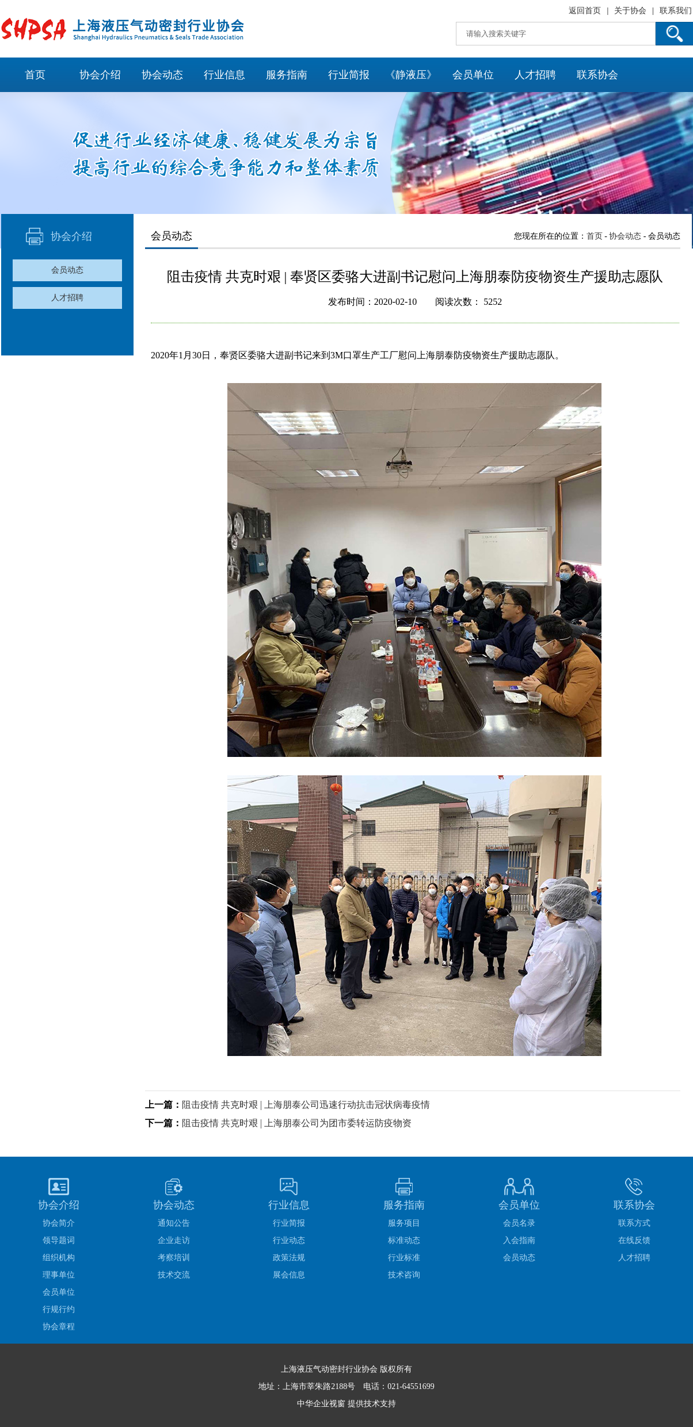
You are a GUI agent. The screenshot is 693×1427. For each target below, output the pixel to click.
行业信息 (224, 75)
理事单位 (59, 1275)
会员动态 (67, 270)
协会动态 (162, 75)
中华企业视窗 (321, 1403)
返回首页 (585, 10)
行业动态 (289, 1240)
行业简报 (349, 75)
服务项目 (404, 1223)
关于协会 (630, 10)
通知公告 (174, 1223)
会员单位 (473, 75)
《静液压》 (411, 75)
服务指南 (286, 75)
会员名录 (519, 1223)
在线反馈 (634, 1240)
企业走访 (174, 1240)
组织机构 (59, 1257)
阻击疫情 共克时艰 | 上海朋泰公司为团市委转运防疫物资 (297, 1123)
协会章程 (59, 1326)
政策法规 (289, 1257)
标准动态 (404, 1240)
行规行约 (59, 1309)
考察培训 (174, 1257)
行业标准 (404, 1257)
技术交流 (174, 1275)
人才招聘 (535, 75)
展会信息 (289, 1275)
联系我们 (676, 10)
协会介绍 (100, 75)
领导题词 (59, 1240)
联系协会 (597, 75)
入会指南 (519, 1240)
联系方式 (634, 1223)
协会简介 (59, 1223)
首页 (35, 75)
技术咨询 (404, 1275)
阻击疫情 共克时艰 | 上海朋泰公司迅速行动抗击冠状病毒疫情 (306, 1105)
